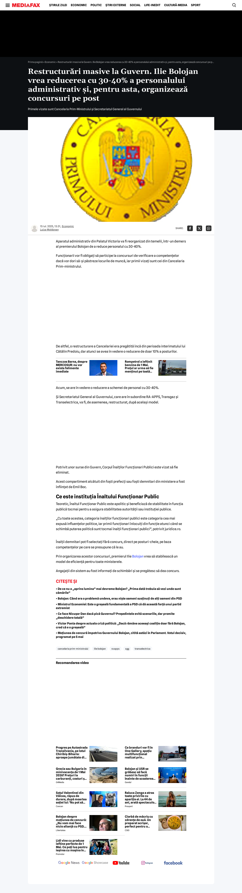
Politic (96, 5)
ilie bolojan (100, 648)
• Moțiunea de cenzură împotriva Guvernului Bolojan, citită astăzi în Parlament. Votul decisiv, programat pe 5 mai (121, 635)
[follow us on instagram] (147, 863)
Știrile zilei (58, 5)
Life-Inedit (152, 5)
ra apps (115, 648)
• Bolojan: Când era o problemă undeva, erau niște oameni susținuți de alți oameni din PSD (119, 598)
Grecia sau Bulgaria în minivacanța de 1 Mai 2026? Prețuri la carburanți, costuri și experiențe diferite (71, 773)
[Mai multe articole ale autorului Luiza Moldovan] (34, 228)
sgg (127, 648)
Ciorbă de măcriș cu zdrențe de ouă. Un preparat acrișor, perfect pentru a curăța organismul (139, 821)
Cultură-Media (175, 5)
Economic (79, 5)
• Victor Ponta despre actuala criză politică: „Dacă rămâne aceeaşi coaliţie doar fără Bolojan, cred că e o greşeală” (120, 625)
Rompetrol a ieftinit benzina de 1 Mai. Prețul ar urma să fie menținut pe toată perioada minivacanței (139, 366)
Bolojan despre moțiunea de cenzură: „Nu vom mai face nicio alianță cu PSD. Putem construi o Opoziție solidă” (71, 821)
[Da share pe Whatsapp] (208, 228)
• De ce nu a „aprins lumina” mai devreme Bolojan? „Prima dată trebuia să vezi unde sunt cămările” (118, 591)
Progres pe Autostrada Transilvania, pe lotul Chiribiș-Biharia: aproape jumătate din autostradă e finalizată (72, 752)
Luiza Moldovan (49, 229)
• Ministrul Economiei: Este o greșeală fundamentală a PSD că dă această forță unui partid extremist (118, 606)
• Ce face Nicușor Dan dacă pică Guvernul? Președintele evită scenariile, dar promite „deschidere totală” (115, 615)
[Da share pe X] (199, 228)
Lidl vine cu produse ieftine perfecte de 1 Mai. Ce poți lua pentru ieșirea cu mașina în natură (72, 845)
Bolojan (137, 556)
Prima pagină (35, 61)
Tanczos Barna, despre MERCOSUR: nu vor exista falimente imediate (71, 366)
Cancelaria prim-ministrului (73, 648)
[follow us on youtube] (121, 863)
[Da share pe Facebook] (190, 228)
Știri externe (115, 5)
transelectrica (142, 648)
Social (135, 5)
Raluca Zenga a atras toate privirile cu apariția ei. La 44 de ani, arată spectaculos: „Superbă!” (140, 797)
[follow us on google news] (69, 863)
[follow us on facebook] (173, 863)
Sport (195, 5)
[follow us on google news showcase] (95, 863)
